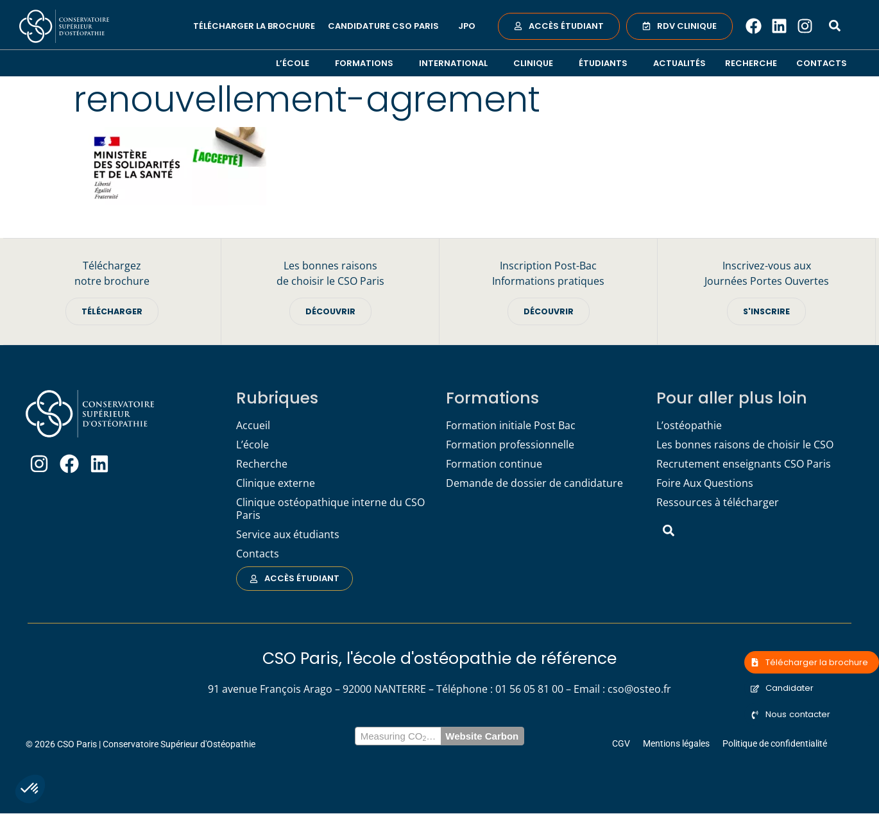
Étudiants (606, 62)
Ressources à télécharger (717, 503)
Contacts (821, 63)
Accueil (253, 426)
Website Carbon (481, 736)
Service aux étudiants (287, 535)
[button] (30, 789)
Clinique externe (275, 484)
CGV (621, 744)
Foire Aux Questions (704, 484)
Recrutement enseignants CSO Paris (743, 464)
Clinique (536, 62)
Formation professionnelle (510, 445)
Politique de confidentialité (774, 744)
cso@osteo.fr (639, 690)
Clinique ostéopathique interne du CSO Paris (330, 509)
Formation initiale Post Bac (511, 426)
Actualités (679, 63)
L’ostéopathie (689, 426)
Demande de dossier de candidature (534, 484)
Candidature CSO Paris (386, 26)
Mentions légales (676, 744)
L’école (296, 62)
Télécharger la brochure (254, 26)
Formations (367, 62)
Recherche (751, 63)
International (456, 62)
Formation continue (494, 464)
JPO (466, 26)
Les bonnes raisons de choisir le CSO (744, 445)
